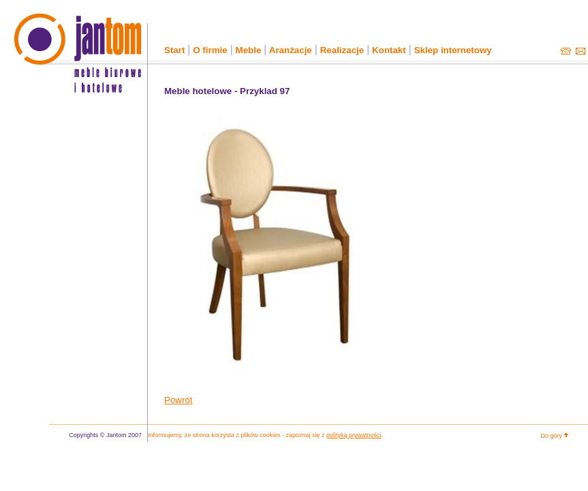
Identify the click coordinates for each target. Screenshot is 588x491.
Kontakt (389, 50)
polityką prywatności (354, 435)
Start (174, 50)
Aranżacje (290, 50)
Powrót (178, 400)
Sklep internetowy (453, 50)
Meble (249, 50)
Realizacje (342, 50)
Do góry (555, 435)
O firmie (210, 50)
